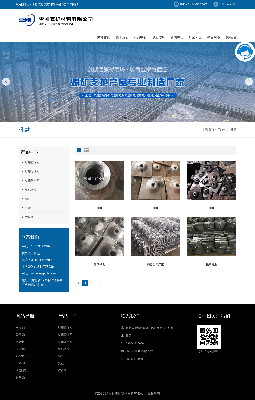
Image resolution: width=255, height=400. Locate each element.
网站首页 (103, 37)
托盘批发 (211, 264)
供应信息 (158, 37)
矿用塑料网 (30, 180)
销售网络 (213, 37)
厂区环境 (195, 37)
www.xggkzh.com (43, 273)
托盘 (233, 129)
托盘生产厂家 (155, 264)
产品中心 (140, 37)
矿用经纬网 (30, 171)
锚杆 (26, 198)
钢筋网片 (28, 189)
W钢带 (27, 217)
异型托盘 (99, 264)
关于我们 (122, 37)
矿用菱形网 (30, 162)
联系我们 (232, 37)
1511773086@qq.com (193, 4)
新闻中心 (177, 37)
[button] (125, 118)
